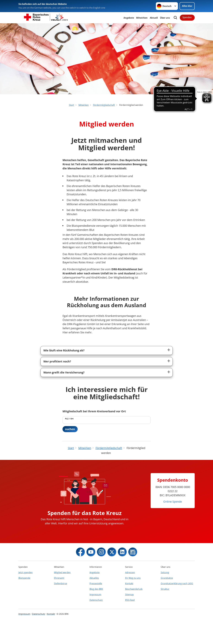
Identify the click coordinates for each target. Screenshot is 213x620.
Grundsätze (167, 577)
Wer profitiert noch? (57, 361)
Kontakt (129, 583)
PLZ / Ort (69, 418)
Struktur (165, 589)
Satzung (165, 572)
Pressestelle (95, 583)
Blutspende (24, 577)
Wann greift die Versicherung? (64, 372)
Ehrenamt (59, 577)
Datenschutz (96, 600)
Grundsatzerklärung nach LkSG (177, 583)
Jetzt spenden (25, 572)
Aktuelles (94, 577)
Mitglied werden (62, 572)
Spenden (187, 17)
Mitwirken (142, 17)
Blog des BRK (96, 589)
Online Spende (172, 501)
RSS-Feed (130, 600)
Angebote (129, 17)
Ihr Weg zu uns (133, 577)
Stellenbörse (60, 583)
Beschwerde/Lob (134, 589)
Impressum (95, 594)
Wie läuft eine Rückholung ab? (64, 350)
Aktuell (154, 17)
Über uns (165, 17)
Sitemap (129, 594)
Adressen (130, 572)
